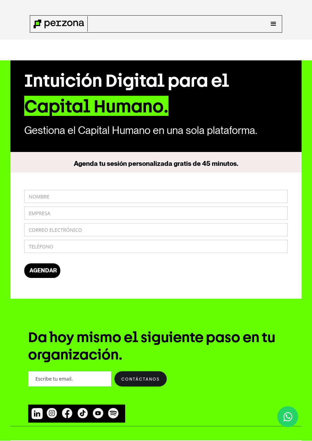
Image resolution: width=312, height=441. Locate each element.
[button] (273, 24)
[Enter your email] (69, 379)
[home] (59, 24)
